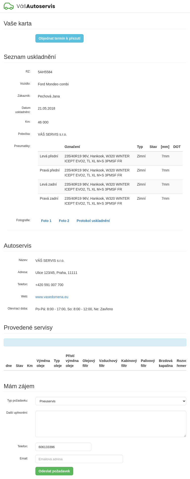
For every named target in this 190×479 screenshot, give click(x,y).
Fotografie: (23, 220)
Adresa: (23, 272)
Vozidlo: (25, 83)
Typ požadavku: (17, 400)
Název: (23, 260)
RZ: (28, 71)
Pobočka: (24, 134)
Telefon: (23, 284)
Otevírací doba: (18, 308)
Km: (27, 121)
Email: (24, 458)
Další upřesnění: (17, 412)
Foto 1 (46, 221)
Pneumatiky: (22, 146)
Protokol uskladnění (93, 221)
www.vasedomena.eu (51, 297)
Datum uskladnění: (22, 110)
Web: (24, 296)
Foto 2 (64, 221)
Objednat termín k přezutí (59, 38)
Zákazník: (24, 95)
